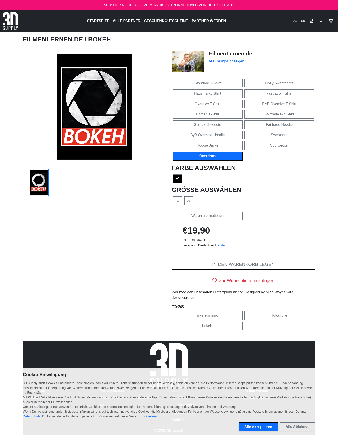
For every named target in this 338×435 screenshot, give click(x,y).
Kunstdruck (207, 156)
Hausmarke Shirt (207, 93)
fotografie (279, 315)
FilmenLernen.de (54, 39)
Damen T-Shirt (207, 114)
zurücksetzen (147, 416)
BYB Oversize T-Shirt (279, 104)
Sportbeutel (279, 145)
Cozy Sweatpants (279, 83)
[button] (330, 21)
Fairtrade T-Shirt (279, 93)
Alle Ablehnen (297, 426)
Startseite (98, 21)
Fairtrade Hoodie (279, 125)
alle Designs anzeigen (226, 61)
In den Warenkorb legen (243, 264)
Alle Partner (126, 21)
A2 (177, 200)
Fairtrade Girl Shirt (279, 114)
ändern (223, 245)
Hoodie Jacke (207, 145)
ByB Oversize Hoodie (207, 135)
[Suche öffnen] (321, 21)
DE (295, 21)
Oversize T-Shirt (207, 104)
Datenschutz (32, 416)
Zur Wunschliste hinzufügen (243, 280)
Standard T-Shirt (207, 83)
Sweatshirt (279, 135)
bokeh (207, 326)
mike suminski (207, 315)
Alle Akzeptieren (258, 427)
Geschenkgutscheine (166, 21)
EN (303, 21)
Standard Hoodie (207, 125)
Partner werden (209, 21)
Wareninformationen (207, 216)
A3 (189, 200)
